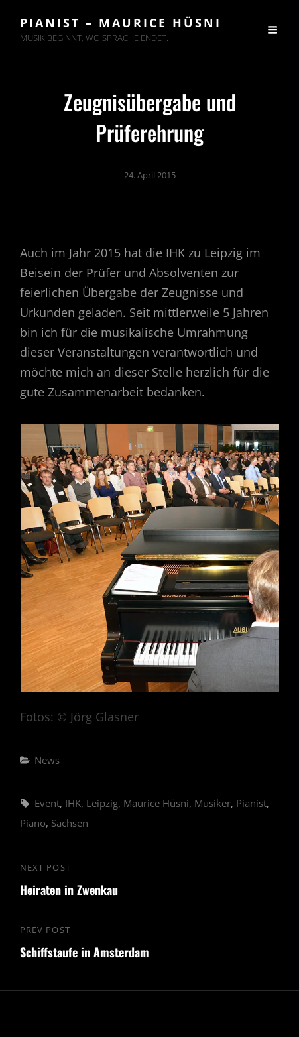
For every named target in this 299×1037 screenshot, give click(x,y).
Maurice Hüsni (156, 803)
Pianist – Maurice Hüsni (120, 22)
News (47, 759)
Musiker (212, 803)
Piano (33, 822)
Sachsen (69, 822)
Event (47, 803)
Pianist (251, 803)
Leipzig (102, 803)
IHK (73, 803)
